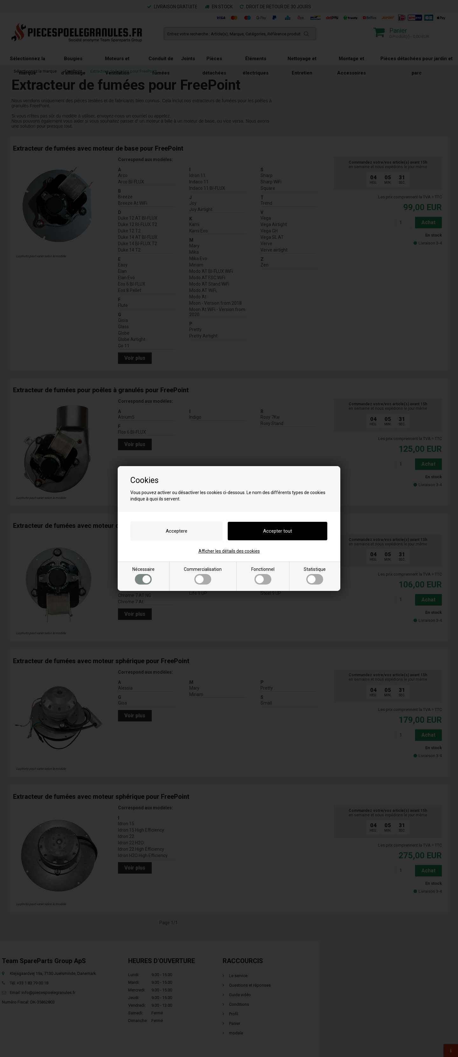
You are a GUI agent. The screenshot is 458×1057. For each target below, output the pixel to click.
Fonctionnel (262, 576)
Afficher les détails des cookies (229, 551)
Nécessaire (143, 576)
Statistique (315, 576)
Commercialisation (203, 576)
